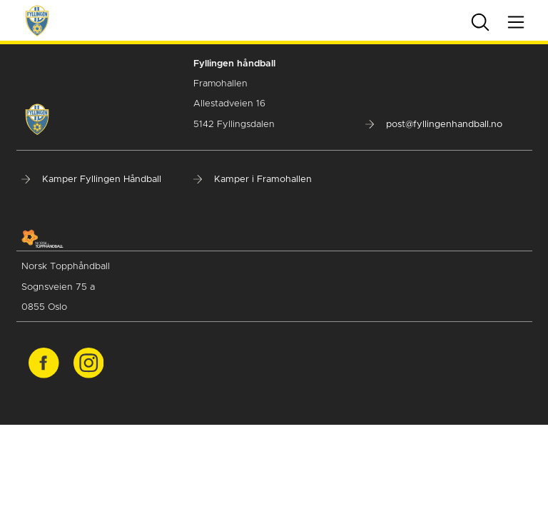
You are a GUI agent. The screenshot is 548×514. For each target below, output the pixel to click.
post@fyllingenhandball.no (433, 124)
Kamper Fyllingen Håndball (91, 179)
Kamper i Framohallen (252, 179)
